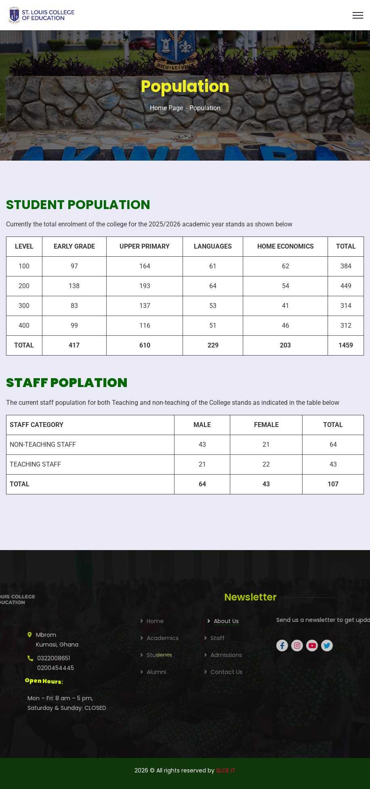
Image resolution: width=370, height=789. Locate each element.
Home (222, 621)
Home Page (166, 108)
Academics (230, 638)
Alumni (224, 672)
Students (227, 655)
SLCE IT (225, 770)
